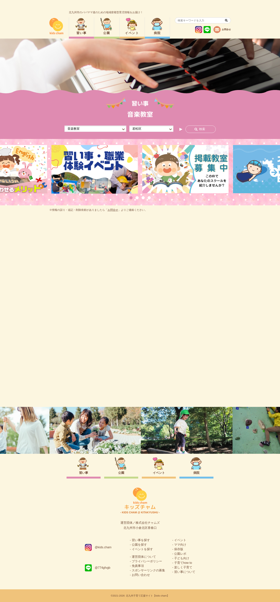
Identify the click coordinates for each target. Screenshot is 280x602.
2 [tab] (137, 197)
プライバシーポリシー (147, 561)
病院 (157, 33)
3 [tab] (143, 197)
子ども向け (181, 558)
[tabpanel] (94, 169)
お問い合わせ (141, 574)
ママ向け (180, 544)
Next (274, 172)
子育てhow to (183, 562)
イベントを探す (142, 549)
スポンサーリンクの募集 (148, 570)
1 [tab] (131, 197)
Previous (5, 172)
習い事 (81, 33)
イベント (132, 33)
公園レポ (180, 553)
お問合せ (113, 210)
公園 (106, 33)
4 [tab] (149, 197)
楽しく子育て (183, 567)
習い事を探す (141, 540)
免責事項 (138, 565)
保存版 (178, 549)
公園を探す (139, 544)
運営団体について (144, 556)
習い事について (184, 571)
